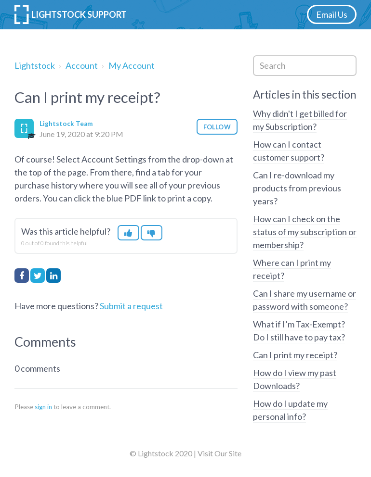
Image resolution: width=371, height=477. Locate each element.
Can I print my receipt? (295, 355)
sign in (43, 407)
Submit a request (131, 306)
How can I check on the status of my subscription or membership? (305, 231)
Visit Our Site (219, 453)
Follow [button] (217, 127)
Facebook (21, 275)
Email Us (331, 14)
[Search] (305, 65)
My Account (131, 65)
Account (82, 65)
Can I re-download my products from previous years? (297, 188)
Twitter (37, 275)
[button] (128, 232)
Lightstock (34, 65)
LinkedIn (53, 275)
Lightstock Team (66, 123)
